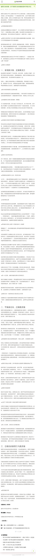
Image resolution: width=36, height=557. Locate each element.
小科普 (2, 9)
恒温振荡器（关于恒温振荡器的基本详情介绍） (18, 528)
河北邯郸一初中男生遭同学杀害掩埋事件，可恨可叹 (16, 540)
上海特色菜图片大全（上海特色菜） (15, 525)
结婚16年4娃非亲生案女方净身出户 (12, 542)
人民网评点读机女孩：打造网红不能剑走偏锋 (14, 547)
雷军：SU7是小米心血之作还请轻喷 (12, 544)
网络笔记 (6, 9)
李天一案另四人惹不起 (8, 549)
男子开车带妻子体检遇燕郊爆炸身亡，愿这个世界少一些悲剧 (18, 537)
